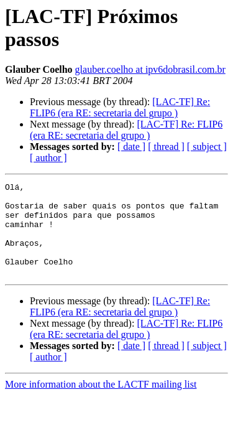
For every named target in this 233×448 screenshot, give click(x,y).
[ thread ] (166, 146)
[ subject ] (207, 146)
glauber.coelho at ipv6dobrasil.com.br (150, 69)
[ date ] (131, 146)
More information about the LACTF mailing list (100, 403)
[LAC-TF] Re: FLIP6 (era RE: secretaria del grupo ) (120, 107)
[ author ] (48, 157)
